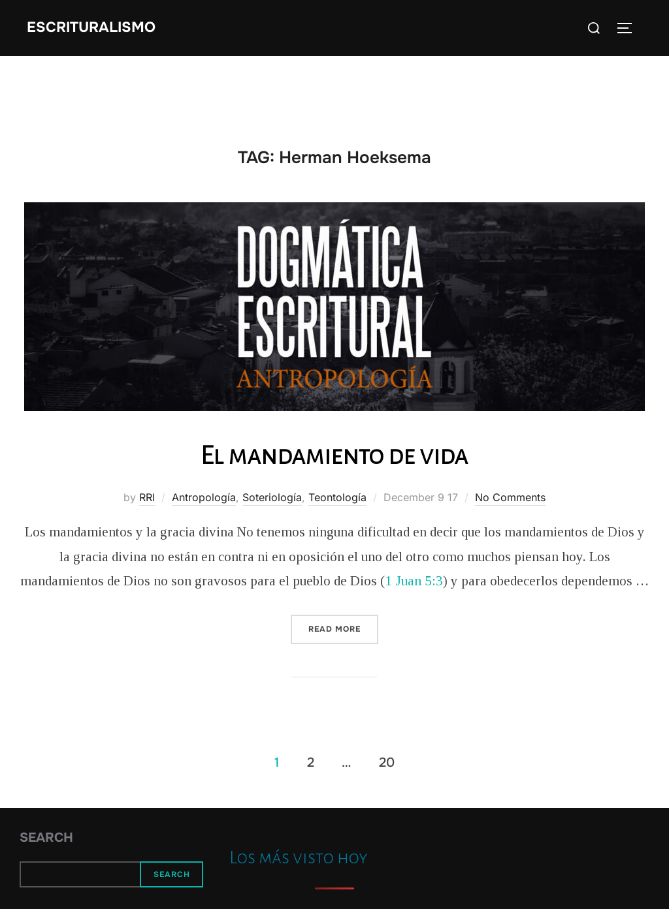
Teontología (337, 497)
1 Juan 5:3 (414, 581)
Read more (343, 628)
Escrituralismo (91, 27)
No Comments (510, 497)
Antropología (204, 497)
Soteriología (272, 497)
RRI (147, 497)
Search (46, 837)
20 (387, 762)
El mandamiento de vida (334, 455)
